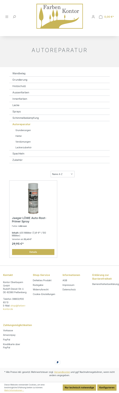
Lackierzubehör (23, 147)
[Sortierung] (63, 174)
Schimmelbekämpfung (25, 117)
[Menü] (7, 17)
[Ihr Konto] (93, 17)
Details (33, 252)
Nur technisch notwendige (79, 387)
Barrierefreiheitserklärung (105, 284)
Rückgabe (38, 285)
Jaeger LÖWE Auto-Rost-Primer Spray (29, 219)
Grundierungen (23, 130)
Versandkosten (62, 372)
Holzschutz (19, 86)
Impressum (68, 285)
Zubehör (17, 159)
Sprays (16, 111)
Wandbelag (18, 73)
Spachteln (18, 153)
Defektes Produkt (42, 280)
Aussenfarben (20, 92)
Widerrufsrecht (40, 289)
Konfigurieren (107, 387)
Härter (18, 136)
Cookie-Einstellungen (44, 294)
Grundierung (19, 79)
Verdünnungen (23, 141)
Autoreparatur (21, 124)
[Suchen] (14, 17)
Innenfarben (19, 98)
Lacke (15, 105)
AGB (65, 280)
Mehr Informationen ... (14, 390)
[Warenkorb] (106, 17)
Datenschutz (69, 289)
